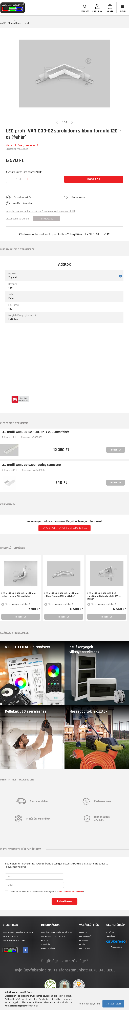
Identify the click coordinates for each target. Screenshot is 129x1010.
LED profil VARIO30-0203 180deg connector (31, 464)
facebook (25, 950)
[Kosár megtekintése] (110, 7)
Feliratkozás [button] (46, 218)
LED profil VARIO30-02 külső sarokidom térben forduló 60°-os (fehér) (104, 596)
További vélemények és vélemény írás (64, 527)
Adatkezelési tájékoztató (53, 936)
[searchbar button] (85, 7)
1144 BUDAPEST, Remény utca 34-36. (18, 932)
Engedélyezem (113, 1003)
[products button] (122, 7)
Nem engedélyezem (89, 1003)
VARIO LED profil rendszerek (14, 23)
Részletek (115, 449)
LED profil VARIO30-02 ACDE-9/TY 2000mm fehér (35, 432)
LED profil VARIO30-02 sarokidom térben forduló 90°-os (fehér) (18, 595)
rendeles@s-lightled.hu (14, 940)
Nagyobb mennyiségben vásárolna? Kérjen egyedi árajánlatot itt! (40, 211)
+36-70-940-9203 (10, 936)
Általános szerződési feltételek (56, 932)
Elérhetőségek (48, 948)
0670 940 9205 (96, 234)
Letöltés (13, 319)
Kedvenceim (84, 948)
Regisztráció (85, 936)
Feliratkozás (64, 901)
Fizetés (44, 940)
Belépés (83, 932)
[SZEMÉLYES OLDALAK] (97, 7)
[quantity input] (16, 179)
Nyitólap (110, 932)
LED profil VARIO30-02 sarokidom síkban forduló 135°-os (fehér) (61, 595)
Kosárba (93, 179)
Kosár (82, 944)
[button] (35, 197)
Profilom (83, 940)
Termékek (110, 936)
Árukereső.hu (116, 947)
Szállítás (45, 944)
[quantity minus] (9, 179)
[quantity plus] (27, 179)
